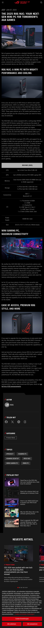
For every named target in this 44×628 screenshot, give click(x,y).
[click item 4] (25, 587)
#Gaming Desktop (12, 458)
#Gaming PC (22, 454)
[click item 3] (23, 587)
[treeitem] (18, 564)
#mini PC (26, 463)
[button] (3, 2)
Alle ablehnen (11, 624)
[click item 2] (21, 587)
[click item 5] (26, 587)
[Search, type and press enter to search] (41, 2)
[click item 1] (19, 587)
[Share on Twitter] (12, 421)
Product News (10, 438)
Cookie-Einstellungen (22, 619)
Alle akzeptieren (32, 624)
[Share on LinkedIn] (18, 421)
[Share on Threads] (25, 421)
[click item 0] (18, 587)
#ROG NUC (27, 458)
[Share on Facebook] (6, 421)
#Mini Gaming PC (12, 463)
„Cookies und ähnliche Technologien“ (25, 614)
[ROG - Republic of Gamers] (22, 2)
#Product (9, 454)
